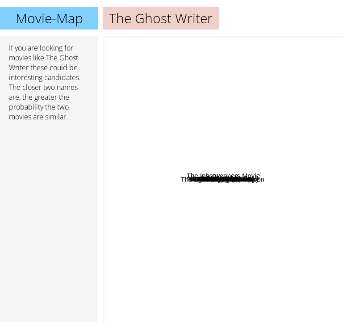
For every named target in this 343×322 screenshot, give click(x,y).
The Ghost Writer (222, 179)
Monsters (192, 276)
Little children (223, 88)
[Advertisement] (49, 175)
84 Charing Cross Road (296, 125)
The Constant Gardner (259, 187)
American (194, 110)
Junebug (218, 105)
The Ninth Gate (245, 240)
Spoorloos (253, 57)
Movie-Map (49, 18)
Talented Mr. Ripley (168, 98)
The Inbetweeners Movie (293, 206)
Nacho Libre (226, 302)
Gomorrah (214, 270)
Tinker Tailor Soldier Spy (261, 221)
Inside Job (262, 145)
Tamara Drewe (250, 165)
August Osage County (198, 194)
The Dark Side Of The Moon (148, 200)
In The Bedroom (262, 90)
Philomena (145, 216)
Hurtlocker (170, 184)
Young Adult (252, 122)
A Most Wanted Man (234, 142)
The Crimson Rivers (289, 149)
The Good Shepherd (226, 260)
